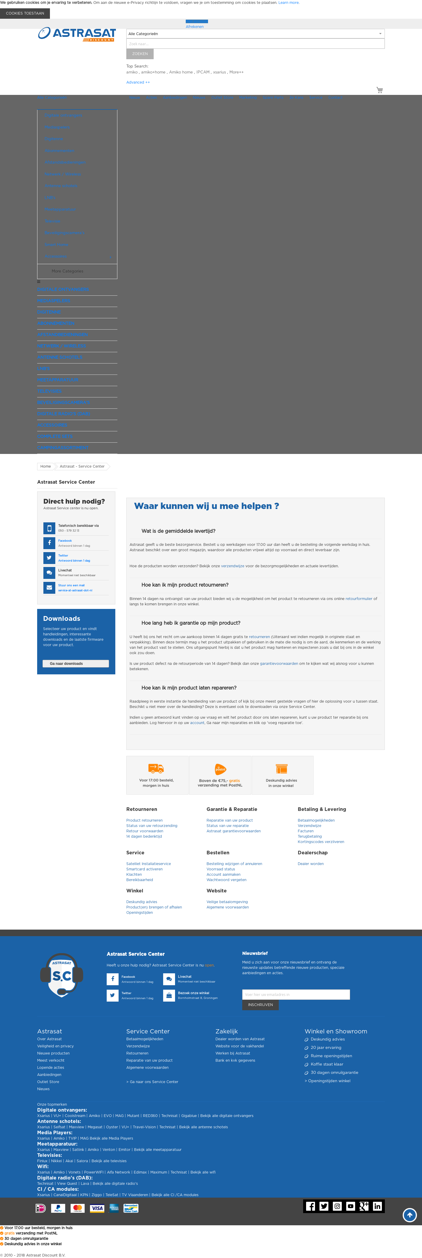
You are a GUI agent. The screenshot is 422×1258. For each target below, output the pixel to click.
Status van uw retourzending (151, 826)
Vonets (74, 1172)
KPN (84, 1195)
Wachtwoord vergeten (226, 880)
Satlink (78, 1150)
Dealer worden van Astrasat (240, 1039)
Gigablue (189, 1116)
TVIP (72, 1138)
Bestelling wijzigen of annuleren (234, 864)
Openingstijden (139, 912)
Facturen (306, 831)
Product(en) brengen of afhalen (154, 907)
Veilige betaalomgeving (227, 902)
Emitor (124, 1150)
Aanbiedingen (49, 1075)
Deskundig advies (141, 902)
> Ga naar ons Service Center (152, 1082)
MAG (119, 1116)
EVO (108, 1116)
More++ (236, 72)
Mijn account (197, 21)
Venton (109, 1150)
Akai (69, 1161)
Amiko (94, 1116)
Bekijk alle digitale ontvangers (226, 1116)
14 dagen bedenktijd (144, 836)
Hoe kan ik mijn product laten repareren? (189, 688)
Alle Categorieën (52, 97)
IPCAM (203, 72)
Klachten (134, 874)
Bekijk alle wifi (203, 1172)
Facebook (65, 541)
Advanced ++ (138, 82)
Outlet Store (48, 1082)
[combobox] (255, 43)
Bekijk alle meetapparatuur (158, 1150)
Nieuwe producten (53, 1053)
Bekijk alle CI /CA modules (175, 1195)
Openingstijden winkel (329, 1081)
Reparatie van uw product (230, 820)
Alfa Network (118, 1172)
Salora (82, 1161)
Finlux (42, 1161)
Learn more (288, 2)
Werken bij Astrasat (232, 1053)
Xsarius (43, 1116)
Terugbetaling (310, 836)
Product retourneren (144, 820)
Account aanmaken (223, 874)
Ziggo (97, 1195)
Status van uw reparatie (228, 826)
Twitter (63, 555)
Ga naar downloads (66, 664)
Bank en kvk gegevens (235, 1060)
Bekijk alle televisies (109, 1161)
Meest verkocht (50, 1060)
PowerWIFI (93, 1172)
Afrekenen (195, 27)
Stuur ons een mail (71, 585)
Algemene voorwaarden (228, 907)
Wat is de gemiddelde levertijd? (178, 531)
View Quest (67, 1183)
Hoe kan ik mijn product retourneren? (185, 585)
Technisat (169, 1116)
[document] (211, 9)
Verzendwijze (309, 826)
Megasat (95, 1127)
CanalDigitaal (65, 1195)
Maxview (76, 1127)
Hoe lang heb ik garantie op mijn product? (190, 623)
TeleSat (112, 1195)
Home (45, 466)
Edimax (140, 1172)
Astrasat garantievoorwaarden (234, 831)
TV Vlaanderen (135, 1195)
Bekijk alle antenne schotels (203, 1127)
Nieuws (43, 1089)
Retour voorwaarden (144, 831)
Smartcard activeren (144, 869)
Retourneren (137, 1053)
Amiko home (181, 72)
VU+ (57, 1116)
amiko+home (153, 72)
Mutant (133, 1116)
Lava (85, 1183)
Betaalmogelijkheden (316, 820)
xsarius (219, 72)
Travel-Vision (144, 1127)
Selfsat (59, 1127)
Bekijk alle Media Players (111, 1138)
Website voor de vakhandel (239, 1046)
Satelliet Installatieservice (148, 864)
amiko (132, 72)
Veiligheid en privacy (55, 1046)
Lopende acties (50, 1067)
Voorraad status (221, 869)
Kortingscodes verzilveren (321, 842)
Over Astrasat (49, 1039)
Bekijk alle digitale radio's (115, 1183)
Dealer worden (311, 864)
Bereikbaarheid (139, 880)
